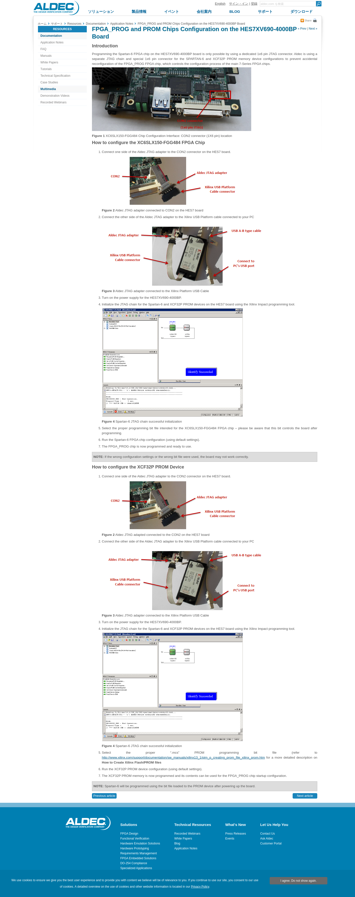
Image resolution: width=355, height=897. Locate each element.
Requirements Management (138, 853)
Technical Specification (55, 75)
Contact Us (267, 833)
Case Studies (49, 82)
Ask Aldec (266, 838)
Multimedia (48, 89)
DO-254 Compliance (133, 863)
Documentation (51, 35)
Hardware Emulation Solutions (140, 843)
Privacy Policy (200, 886)
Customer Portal (271, 843)
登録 (254, 3)
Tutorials (46, 69)
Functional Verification (134, 838)
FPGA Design (129, 833)
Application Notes (51, 42)
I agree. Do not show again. (299, 880)
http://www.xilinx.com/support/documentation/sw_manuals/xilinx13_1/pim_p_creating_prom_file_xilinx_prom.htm (183, 757)
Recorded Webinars (53, 102)
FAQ (43, 49)
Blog (177, 843)
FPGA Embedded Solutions (138, 858)
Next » (313, 28)
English (220, 3)
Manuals (46, 55)
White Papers (49, 62)
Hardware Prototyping (134, 848)
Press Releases (235, 833)
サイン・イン (238, 3)
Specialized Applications (136, 868)
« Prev (302, 28)
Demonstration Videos (55, 95)
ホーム (42, 23)
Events (229, 838)
